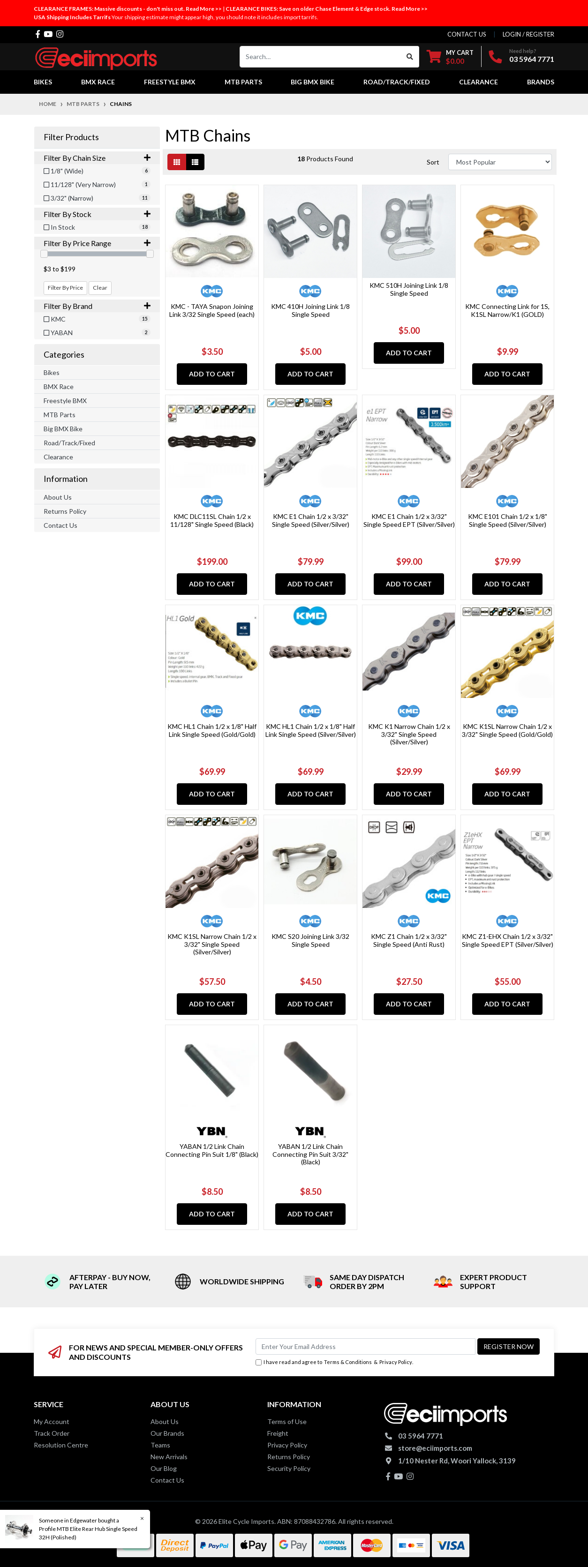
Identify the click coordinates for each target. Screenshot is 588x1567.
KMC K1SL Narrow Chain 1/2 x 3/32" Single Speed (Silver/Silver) (211, 944)
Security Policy (288, 1468)
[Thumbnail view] (176, 162)
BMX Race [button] (98, 82)
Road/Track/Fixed (69, 443)
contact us (466, 34)
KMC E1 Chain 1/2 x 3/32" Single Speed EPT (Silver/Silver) (409, 520)
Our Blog (164, 1468)
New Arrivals (169, 1457)
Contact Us (60, 525)
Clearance (58, 457)
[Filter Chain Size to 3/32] (97, 198)
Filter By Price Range (97, 243)
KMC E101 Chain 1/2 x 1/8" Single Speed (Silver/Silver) (507, 520)
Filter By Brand (97, 305)
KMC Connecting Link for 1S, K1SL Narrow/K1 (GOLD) (507, 310)
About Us (58, 497)
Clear (100, 287)
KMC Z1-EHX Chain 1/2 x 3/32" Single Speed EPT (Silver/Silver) (507, 940)
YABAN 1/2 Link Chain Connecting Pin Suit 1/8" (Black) (212, 1150)
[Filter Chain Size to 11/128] (97, 184)
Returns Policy (65, 511)
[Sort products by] (500, 162)
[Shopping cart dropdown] (450, 56)
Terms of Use (287, 1421)
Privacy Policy (395, 1362)
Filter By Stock (97, 214)
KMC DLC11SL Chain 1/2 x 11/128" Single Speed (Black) (212, 520)
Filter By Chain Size (97, 157)
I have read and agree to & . (334, 1362)
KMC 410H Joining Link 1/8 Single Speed (310, 310)
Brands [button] (540, 82)
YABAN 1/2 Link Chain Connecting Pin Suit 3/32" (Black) (310, 1154)
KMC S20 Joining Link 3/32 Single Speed (310, 940)
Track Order (51, 1433)
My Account (51, 1421)
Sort (433, 162)
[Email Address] (365, 1346)
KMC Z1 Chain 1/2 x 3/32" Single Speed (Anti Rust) (409, 940)
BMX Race (59, 386)
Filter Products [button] (71, 137)
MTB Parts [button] (243, 82)
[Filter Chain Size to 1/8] (97, 171)
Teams (160, 1445)
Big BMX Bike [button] (312, 82)
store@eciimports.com (435, 1448)
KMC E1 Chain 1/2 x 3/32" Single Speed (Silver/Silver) (310, 520)
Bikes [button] (43, 82)
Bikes (52, 372)
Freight (277, 1433)
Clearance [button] (478, 82)
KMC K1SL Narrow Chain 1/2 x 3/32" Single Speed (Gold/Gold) (507, 730)
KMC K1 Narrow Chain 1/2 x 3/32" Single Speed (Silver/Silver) (409, 734)
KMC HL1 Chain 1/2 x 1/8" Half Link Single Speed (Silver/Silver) (310, 730)
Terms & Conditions (348, 1362)
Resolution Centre (61, 1445)
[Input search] (320, 56)
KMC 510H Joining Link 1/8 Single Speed (408, 289)
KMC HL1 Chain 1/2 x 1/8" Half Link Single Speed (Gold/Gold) (211, 730)
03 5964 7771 (531, 58)
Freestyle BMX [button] (170, 82)
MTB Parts (59, 415)
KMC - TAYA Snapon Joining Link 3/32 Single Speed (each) (212, 310)
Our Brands (167, 1433)
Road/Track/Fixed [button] (396, 82)
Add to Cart (212, 374)
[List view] (195, 162)
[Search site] (410, 56)
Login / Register (528, 34)
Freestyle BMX (65, 401)
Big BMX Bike (63, 429)
